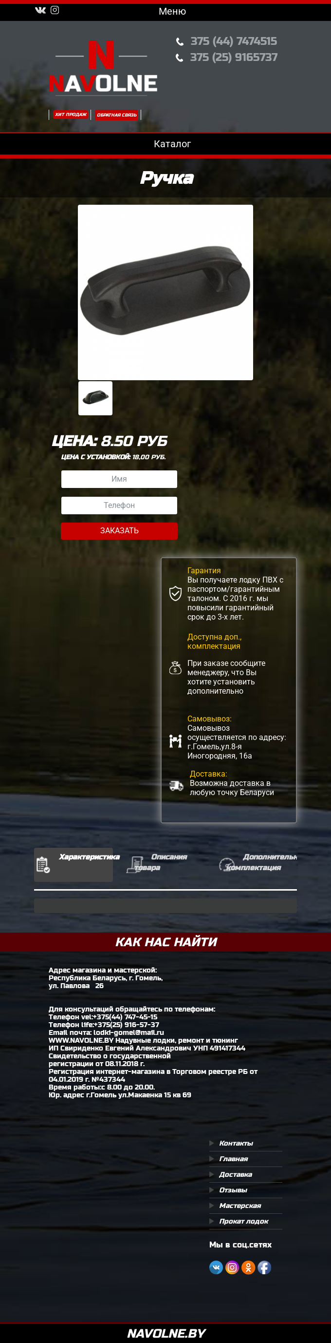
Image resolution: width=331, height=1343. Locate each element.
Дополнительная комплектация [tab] (261, 862)
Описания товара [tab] (160, 862)
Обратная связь (116, 115)
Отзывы (233, 1190)
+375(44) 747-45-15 (125, 1017)
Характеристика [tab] (86, 857)
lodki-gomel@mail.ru (128, 1032)
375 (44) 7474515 (234, 41)
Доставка (235, 1174)
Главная (233, 1159)
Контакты (236, 1143)
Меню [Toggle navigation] (166, 11)
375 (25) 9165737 (233, 57)
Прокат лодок (243, 1221)
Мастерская (240, 1205)
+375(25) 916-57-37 (126, 1025)
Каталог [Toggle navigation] (166, 144)
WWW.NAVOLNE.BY (81, 1040)
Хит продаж (70, 114)
